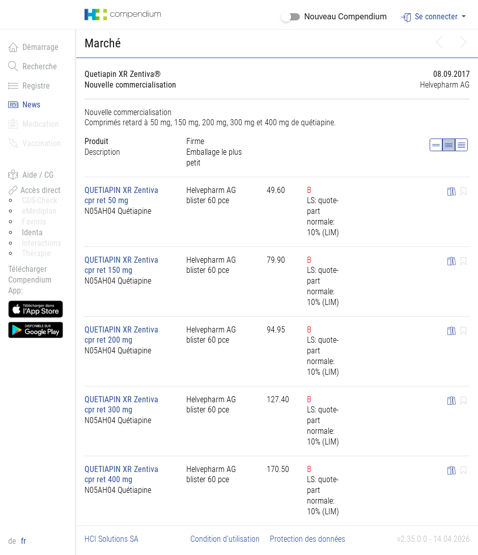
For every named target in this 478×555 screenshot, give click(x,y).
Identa (32, 232)
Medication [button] (33, 124)
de (13, 541)
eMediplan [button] (39, 211)
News (24, 104)
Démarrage (33, 47)
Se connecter (430, 17)
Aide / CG (30, 175)
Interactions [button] (41, 243)
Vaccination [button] (34, 143)
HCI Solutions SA (111, 539)
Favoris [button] (34, 222)
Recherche (32, 66)
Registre (29, 85)
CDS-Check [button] (39, 200)
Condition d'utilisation (225, 539)
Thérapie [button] (36, 253)
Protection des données (307, 539)
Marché (103, 43)
